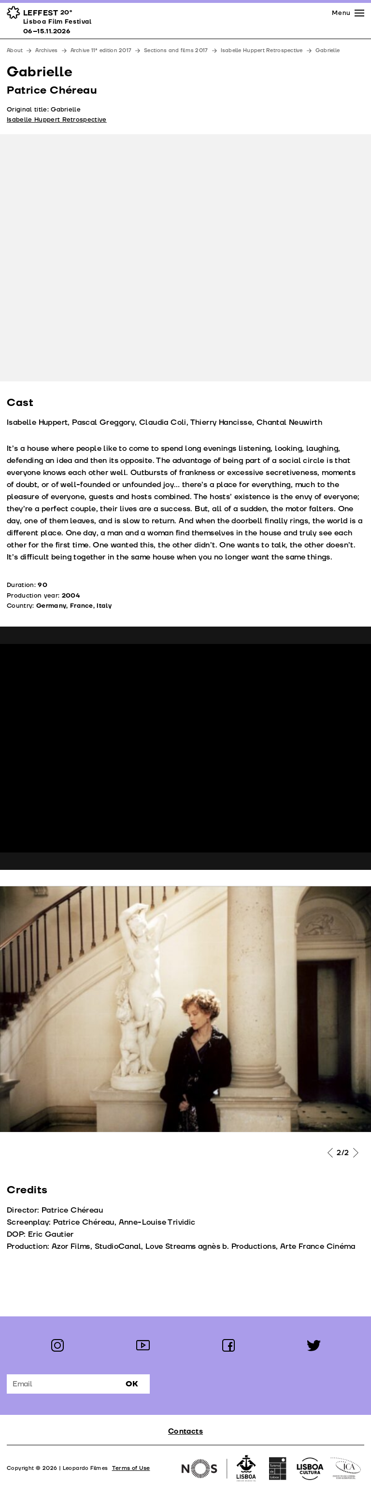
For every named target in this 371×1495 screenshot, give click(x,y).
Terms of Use (131, 1468)
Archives (46, 50)
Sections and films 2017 (176, 50)
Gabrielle (327, 50)
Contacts (185, 1431)
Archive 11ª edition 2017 (101, 50)
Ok (132, 1384)
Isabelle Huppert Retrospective (262, 50)
